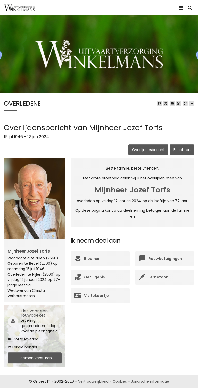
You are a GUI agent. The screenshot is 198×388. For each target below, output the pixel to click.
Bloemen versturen (35, 357)
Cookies (120, 381)
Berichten (182, 149)
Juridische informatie (150, 381)
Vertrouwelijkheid (93, 381)
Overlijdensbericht (148, 149)
